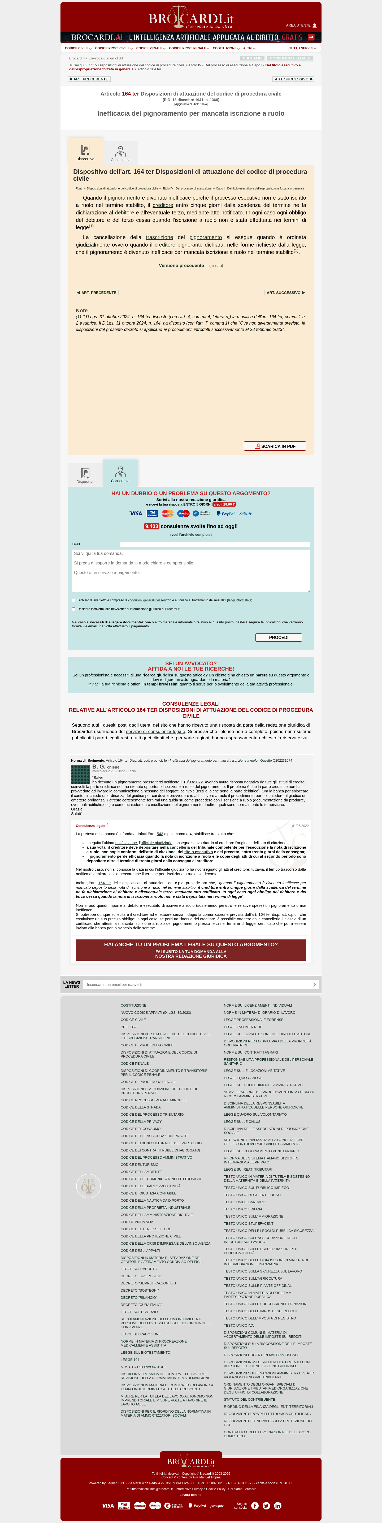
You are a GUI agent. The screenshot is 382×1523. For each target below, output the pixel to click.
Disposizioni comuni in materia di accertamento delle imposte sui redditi (263, 1335)
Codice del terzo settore (146, 1229)
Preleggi (129, 1027)
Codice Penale (149, 48)
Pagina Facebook (255, 1504)
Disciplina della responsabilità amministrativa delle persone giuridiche (263, 1105)
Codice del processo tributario (152, 1114)
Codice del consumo (140, 1129)
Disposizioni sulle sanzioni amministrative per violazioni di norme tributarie (269, 1375)
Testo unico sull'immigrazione (253, 1216)
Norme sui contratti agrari (251, 1052)
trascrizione (159, 237)
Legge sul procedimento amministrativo (263, 1085)
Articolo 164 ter (149, 69)
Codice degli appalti (140, 1251)
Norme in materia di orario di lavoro (260, 1013)
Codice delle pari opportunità (151, 1186)
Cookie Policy (215, 1489)
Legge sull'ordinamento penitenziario (261, 1151)
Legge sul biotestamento (145, 1352)
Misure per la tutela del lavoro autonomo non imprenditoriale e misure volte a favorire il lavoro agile (167, 1400)
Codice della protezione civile (151, 1236)
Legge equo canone (243, 1078)
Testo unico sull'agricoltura (253, 1278)
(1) (91, 225)
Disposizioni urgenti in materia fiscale (261, 1355)
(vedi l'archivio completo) (191, 535)
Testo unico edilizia (243, 1209)
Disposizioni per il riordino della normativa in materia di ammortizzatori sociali (166, 1413)
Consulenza (121, 153)
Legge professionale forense (254, 1020)
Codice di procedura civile (147, 1045)
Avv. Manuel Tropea (207, 1477)
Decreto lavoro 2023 (141, 1276)
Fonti (90, 65)
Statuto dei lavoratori (143, 1367)
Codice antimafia (137, 1222)
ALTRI (247, 48)
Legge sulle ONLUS (242, 1122)
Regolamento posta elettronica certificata (267, 1414)
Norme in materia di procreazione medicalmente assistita (154, 1343)
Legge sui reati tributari (248, 1169)
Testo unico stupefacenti (249, 1224)
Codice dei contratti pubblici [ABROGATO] (160, 1150)
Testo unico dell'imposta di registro (260, 1318)
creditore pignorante (179, 245)
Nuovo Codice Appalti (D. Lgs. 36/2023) (156, 1013)
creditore (163, 205)
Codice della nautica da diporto (152, 1200)
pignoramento (124, 198)
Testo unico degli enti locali (252, 1195)
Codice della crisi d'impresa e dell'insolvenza (166, 1243)
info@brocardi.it (161, 1489)
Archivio (251, 1489)
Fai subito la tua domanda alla (191, 950)
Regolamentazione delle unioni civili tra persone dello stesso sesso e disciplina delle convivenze (167, 1323)
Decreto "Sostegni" (140, 1290)
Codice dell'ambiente (141, 1172)
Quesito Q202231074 (276, 760)
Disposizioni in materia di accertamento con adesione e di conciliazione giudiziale (267, 1364)
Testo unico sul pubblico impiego (256, 1188)
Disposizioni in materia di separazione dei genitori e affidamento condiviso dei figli (162, 1260)
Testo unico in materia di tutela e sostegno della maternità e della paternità (267, 1179)
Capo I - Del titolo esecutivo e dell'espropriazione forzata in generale (260, 188)
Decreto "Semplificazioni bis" (149, 1283)
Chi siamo (235, 1489)
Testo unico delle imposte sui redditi (260, 1311)
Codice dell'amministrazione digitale (157, 1215)
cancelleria (180, 847)
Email (76, 544)
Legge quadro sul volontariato (255, 1114)
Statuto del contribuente (249, 1399)
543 (160, 834)
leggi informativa (239, 600)
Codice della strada (141, 1107)
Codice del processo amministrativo (156, 1157)
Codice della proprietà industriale (155, 1208)
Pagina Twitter (266, 1504)
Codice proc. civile (112, 48)
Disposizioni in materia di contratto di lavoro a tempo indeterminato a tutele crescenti (167, 1387)
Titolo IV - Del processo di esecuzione (187, 188)
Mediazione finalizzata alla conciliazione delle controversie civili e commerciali (264, 1142)
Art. (90, 79)
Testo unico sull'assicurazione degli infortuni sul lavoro (260, 1240)
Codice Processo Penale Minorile (154, 1100)
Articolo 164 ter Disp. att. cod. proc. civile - (182, 760)
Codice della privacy (141, 1122)
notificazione (126, 843)
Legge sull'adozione (141, 1334)
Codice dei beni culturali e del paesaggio (161, 1143)
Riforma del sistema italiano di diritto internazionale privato (261, 1160)
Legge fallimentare (243, 1027)
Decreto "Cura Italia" (141, 1305)
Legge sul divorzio (139, 1312)
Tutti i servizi (301, 48)
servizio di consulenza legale (155, 731)
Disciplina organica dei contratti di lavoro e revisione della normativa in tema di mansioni (165, 1376)
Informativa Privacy (189, 1489)
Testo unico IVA (239, 1325)
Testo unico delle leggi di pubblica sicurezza (269, 1231)
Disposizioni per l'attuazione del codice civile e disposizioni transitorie (166, 1036)
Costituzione (224, 48)
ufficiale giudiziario (156, 843)
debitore (124, 212)
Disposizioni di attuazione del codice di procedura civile (141, 65)
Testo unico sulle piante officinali (258, 1286)
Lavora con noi (191, 1495)
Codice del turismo (139, 1165)
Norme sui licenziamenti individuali (258, 1005)
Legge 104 (130, 1360)
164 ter (104, 883)
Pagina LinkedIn (277, 1504)
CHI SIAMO (252, 58)
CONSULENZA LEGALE (290, 58)
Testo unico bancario (245, 1202)
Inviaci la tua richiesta (107, 684)
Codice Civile (77, 48)
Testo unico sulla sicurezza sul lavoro (263, 1271)
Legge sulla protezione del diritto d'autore (267, 1034)
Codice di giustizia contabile (148, 1193)
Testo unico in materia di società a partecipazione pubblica (257, 1295)
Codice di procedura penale (148, 1082)
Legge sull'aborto (139, 1269)
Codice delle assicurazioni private (155, 1136)
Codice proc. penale (187, 48)
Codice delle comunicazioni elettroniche (161, 1179)
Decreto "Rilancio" (139, 1298)
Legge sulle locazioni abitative (254, 1071)
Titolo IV (218, 65)
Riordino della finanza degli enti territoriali (268, 1407)
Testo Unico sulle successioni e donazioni (265, 1304)
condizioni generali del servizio (149, 600)
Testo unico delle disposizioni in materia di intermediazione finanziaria (266, 1262)
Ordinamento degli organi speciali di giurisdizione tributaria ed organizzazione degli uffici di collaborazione (266, 1388)
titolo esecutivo (198, 852)
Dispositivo (85, 475)
